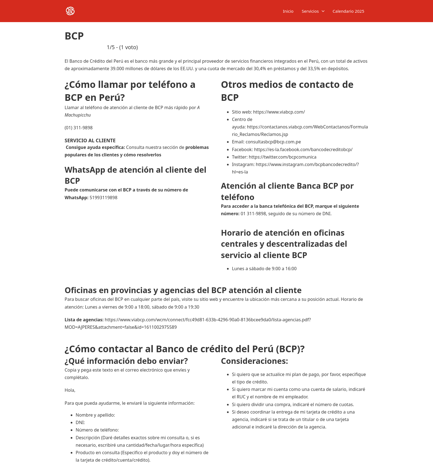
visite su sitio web (200, 299)
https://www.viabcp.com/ (279, 112)
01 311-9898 (253, 214)
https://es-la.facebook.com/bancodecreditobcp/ (303, 149)
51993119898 (103, 197)
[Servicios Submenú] (323, 11)
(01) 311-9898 (79, 128)
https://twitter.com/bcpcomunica (282, 157)
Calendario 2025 (349, 11)
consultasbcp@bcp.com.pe (273, 142)
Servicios (310, 11)
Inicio (288, 11)
